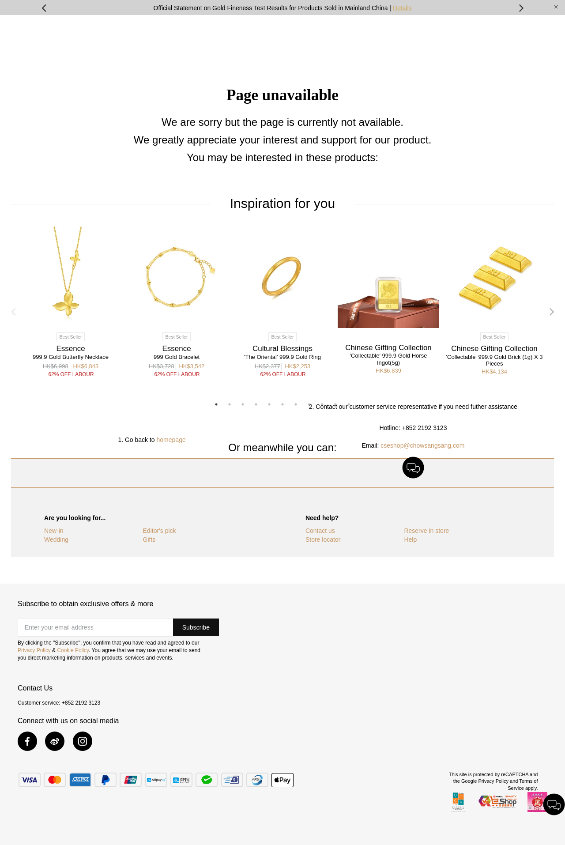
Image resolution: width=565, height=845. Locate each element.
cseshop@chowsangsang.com (422, 445)
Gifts (149, 539)
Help (410, 539)
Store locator (322, 539)
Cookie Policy (73, 650)
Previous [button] (43, 7)
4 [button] (256, 404)
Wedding (56, 539)
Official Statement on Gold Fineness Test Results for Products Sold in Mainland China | (283, 7)
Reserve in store (426, 530)
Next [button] (521, 7)
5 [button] (269, 404)
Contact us (320, 530)
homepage (171, 439)
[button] (196, 627)
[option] (282, 7)
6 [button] (282, 404)
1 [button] (216, 404)
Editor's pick (159, 530)
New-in (54, 530)
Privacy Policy (34, 650)
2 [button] (229, 404)
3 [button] (242, 404)
